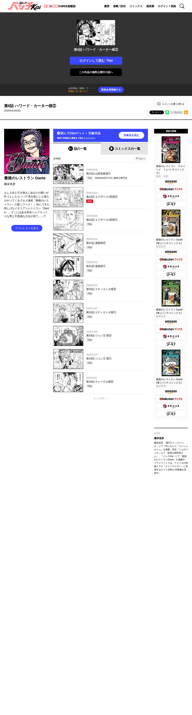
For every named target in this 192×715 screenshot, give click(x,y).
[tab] (77, 149)
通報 (142, 480)
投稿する (100, 456)
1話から (142, 158)
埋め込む (178, 112)
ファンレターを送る (27, 228)
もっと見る (99, 398)
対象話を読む (131, 135)
